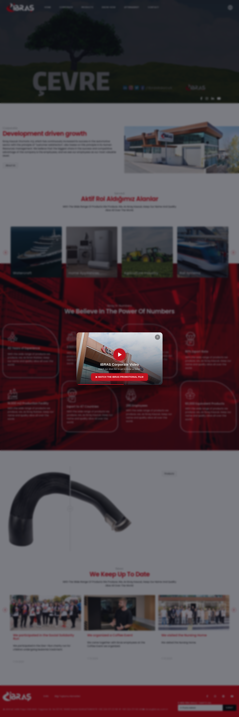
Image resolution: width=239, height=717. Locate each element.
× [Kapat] (157, 337)
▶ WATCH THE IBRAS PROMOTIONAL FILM (119, 377)
